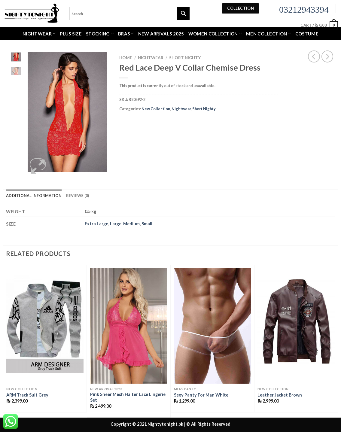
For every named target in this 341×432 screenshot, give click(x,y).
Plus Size (71, 33)
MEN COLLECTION (268, 33)
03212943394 (304, 9)
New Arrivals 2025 (161, 33)
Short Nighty (185, 57)
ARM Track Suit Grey (27, 394)
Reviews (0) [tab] (77, 195)
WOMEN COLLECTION (215, 33)
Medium (131, 223)
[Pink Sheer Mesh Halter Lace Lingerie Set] (128, 326)
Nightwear (39, 33)
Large (115, 223)
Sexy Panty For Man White (201, 394)
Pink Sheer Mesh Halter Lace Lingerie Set (128, 397)
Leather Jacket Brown (279, 394)
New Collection (156, 108)
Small (147, 223)
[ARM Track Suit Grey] (45, 326)
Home (125, 57)
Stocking (100, 33)
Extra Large (96, 223)
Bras (126, 33)
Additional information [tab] (34, 195)
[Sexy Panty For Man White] (212, 326)
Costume (306, 33)
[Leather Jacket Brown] (296, 326)
